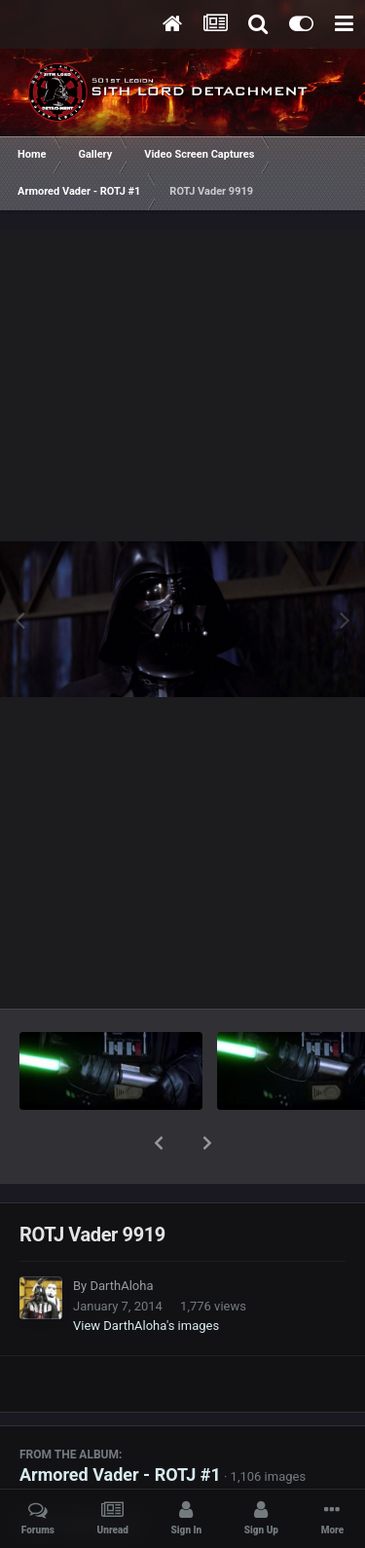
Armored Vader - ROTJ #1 (120, 1424)
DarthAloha (121, 1235)
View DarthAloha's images (146, 1275)
